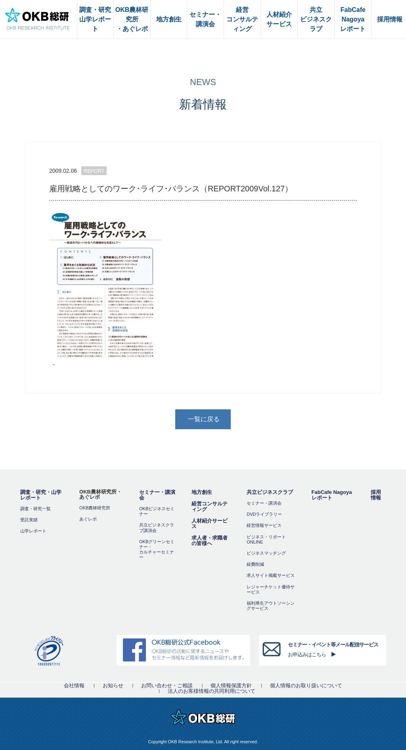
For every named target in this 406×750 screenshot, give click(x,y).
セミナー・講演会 (157, 495)
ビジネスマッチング (266, 553)
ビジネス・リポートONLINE (266, 539)
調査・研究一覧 (35, 508)
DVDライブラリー (264, 514)
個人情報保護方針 (231, 685)
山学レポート (33, 530)
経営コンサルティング (210, 506)
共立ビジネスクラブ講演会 (156, 527)
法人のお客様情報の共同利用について (211, 691)
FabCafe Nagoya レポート (332, 495)
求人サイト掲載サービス (271, 575)
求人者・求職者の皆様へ (210, 540)
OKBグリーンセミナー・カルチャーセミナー (156, 549)
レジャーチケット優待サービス (271, 589)
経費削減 (255, 564)
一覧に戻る (204, 419)
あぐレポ (88, 519)
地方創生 (202, 492)
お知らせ (113, 685)
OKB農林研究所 (94, 507)
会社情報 (74, 685)
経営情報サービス (264, 525)
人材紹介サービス (210, 523)
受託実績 (29, 519)
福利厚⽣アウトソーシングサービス (271, 606)
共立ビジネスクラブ (270, 492)
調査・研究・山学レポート (40, 495)
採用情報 (376, 495)
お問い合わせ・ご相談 (167, 685)
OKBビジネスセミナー (156, 511)
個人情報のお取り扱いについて (306, 685)
